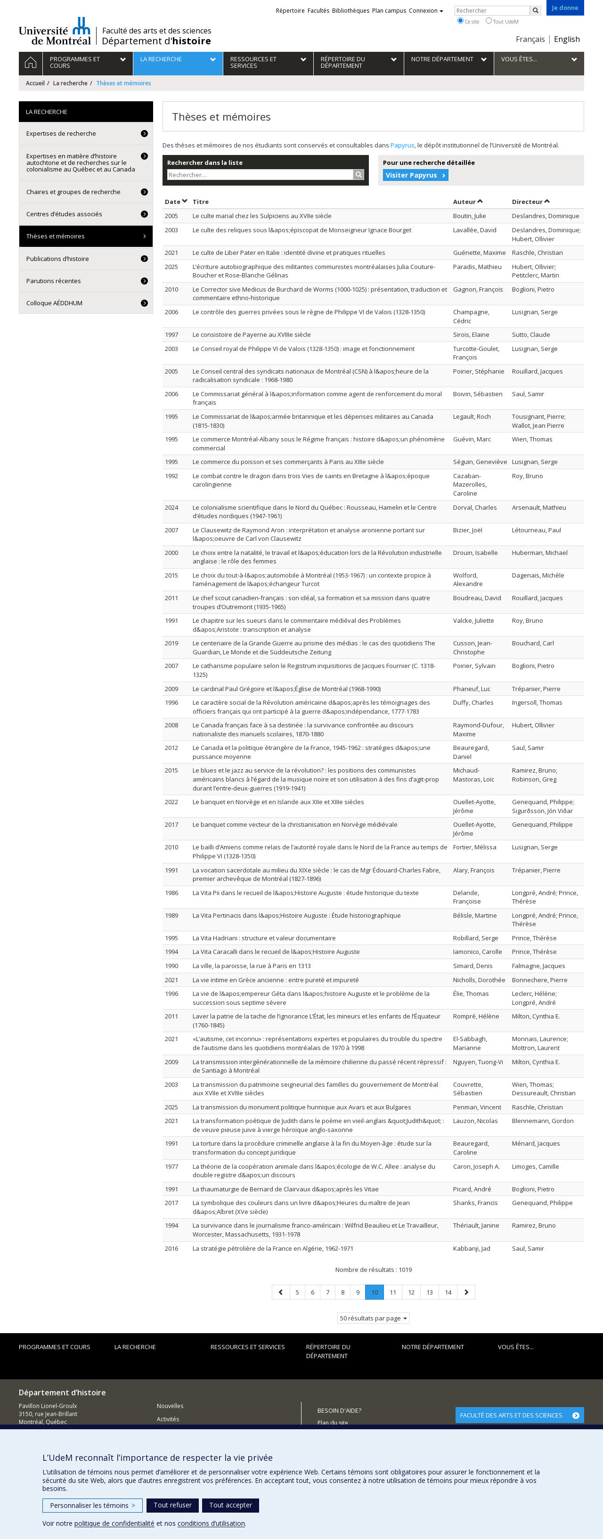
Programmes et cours (54, 1347)
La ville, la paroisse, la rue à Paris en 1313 (252, 965)
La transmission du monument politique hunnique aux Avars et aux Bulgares (302, 1107)
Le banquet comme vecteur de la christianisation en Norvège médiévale (295, 824)
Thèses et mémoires (55, 236)
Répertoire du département (328, 1351)
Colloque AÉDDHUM (54, 303)
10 (377, 1293)
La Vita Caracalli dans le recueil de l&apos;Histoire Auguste (276, 951)
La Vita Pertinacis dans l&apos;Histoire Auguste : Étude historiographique (297, 915)
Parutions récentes (53, 281)
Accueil (35, 83)
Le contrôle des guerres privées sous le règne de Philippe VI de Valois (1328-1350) (309, 312)
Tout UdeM (502, 21)
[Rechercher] (535, 11)
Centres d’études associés (64, 214)
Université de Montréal (55, 30)
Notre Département (433, 1347)
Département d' (156, 41)
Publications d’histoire (57, 258)
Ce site (468, 21)
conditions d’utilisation (211, 1523)
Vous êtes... (516, 1347)
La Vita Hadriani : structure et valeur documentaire (264, 938)
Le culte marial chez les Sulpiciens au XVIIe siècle (262, 216)
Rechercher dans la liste (205, 162)
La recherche (70, 83)
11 (395, 1291)
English (567, 39)
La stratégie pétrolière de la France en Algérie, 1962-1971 (273, 1248)
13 (432, 1291)
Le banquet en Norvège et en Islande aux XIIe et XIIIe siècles (278, 802)
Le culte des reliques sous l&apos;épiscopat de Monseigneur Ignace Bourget (302, 230)
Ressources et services (248, 1347)
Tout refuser (173, 1504)
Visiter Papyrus (411, 175)
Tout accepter (230, 1504)
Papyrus (403, 145)
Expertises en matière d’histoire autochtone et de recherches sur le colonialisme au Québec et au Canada (80, 163)
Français (530, 39)
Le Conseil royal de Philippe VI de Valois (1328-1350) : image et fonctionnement (304, 348)
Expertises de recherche (61, 133)
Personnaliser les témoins (92, 1505)
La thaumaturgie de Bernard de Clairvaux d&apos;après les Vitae (286, 1189)
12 (414, 1291)
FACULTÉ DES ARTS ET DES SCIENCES (511, 1415)
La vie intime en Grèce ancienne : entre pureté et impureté (276, 980)
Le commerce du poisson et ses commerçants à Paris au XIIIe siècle (288, 461)
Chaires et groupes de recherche (73, 191)
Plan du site (333, 1423)
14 (450, 1291)
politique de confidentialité (114, 1523)
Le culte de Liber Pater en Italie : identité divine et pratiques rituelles (289, 252)
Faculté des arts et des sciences (157, 30)
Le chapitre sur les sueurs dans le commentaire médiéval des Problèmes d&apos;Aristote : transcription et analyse (297, 625)
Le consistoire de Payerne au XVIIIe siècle (252, 334)
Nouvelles (170, 1406)
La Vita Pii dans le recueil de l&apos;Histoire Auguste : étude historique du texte (306, 892)
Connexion (426, 11)
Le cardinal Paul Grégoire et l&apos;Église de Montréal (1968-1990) (287, 688)
